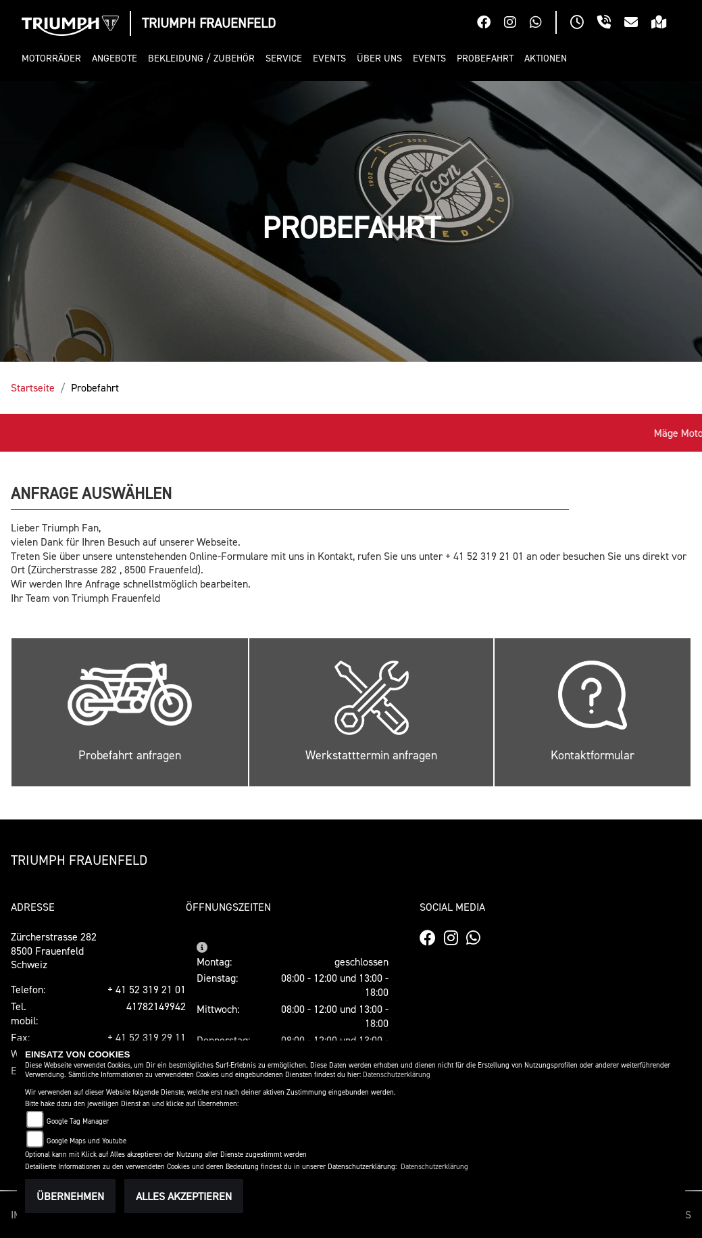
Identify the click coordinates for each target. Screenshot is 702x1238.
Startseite (33, 387)
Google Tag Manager (78, 1121)
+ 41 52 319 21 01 (146, 989)
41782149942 (156, 1006)
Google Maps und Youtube (86, 1141)
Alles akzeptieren (184, 1196)
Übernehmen (70, 1196)
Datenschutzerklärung (396, 1074)
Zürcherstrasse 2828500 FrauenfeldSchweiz (54, 951)
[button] (54, 58)
